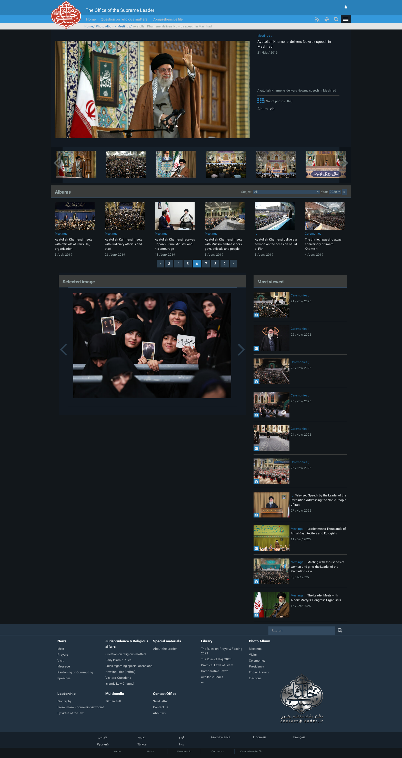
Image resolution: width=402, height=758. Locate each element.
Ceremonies (313, 233)
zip (271, 109)
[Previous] (160, 263)
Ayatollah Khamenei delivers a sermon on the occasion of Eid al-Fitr (276, 244)
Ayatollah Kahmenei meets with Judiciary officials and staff (123, 244)
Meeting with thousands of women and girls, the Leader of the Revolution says (317, 566)
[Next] (233, 263)
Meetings (123, 26)
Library (206, 641)
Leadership (66, 694)
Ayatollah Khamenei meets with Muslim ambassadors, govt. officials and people (223, 244)
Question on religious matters (124, 19)
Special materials (167, 641)
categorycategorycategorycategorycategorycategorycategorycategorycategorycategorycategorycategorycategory (286, 192)
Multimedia (114, 694)
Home (91, 19)
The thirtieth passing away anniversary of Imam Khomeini (323, 244)
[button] (346, 19)
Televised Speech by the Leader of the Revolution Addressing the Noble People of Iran (318, 500)
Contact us (218, 751)
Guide (150, 751)
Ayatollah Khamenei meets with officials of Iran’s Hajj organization (73, 244)
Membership (184, 751)
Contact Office (164, 694)
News (61, 641)
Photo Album (105, 26)
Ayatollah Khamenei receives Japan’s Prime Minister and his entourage (175, 244)
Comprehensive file (168, 19)
